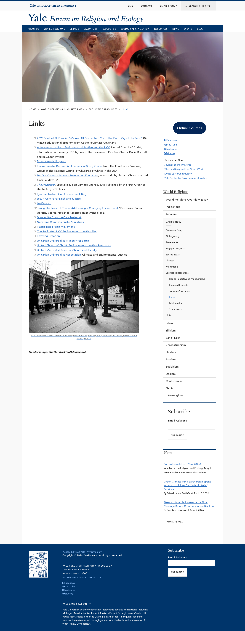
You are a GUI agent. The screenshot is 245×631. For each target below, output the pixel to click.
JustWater (44, 203)
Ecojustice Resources (103, 109)
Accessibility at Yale (73, 552)
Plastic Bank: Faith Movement (56, 226)
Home (32, 109)
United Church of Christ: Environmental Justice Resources (74, 245)
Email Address (177, 420)
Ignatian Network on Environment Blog (62, 194)
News (175, 28)
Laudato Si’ (91, 28)
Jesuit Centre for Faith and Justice (59, 198)
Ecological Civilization (135, 28)
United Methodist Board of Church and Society (67, 250)
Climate (74, 28)
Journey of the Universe (177, 164)
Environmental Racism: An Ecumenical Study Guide (69, 166)
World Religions (54, 28)
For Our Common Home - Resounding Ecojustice (67, 175)
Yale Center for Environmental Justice (185, 178)
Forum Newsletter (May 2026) (182, 464)
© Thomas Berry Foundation (81, 577)
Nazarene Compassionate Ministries (60, 222)
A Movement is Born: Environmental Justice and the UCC (73, 147)
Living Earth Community (178, 173)
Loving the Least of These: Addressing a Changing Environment (77, 208)
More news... (175, 521)
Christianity (75, 109)
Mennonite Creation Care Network (59, 217)
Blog (200, 28)
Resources (161, 28)
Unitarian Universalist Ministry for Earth (63, 240)
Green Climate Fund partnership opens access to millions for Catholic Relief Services (187, 485)
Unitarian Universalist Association (59, 254)
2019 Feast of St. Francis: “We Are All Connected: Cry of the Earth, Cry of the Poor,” (89, 138)
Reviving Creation (48, 236)
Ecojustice (109, 28)
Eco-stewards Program (51, 161)
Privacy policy (94, 552)
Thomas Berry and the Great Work (183, 169)
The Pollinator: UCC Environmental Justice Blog (67, 231)
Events (188, 28)
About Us (33, 28)
